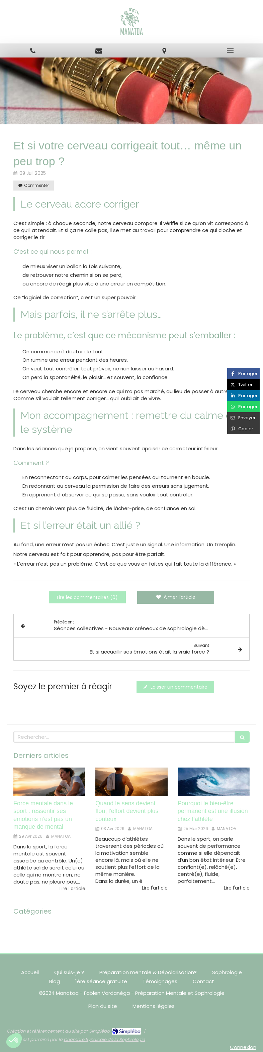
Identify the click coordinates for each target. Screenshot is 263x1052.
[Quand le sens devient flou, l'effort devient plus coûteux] (131, 782)
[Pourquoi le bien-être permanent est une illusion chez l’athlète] (214, 782)
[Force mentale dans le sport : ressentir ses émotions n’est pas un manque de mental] (49, 782)
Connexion (243, 1047)
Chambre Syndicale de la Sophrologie (104, 1039)
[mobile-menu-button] (230, 50)
